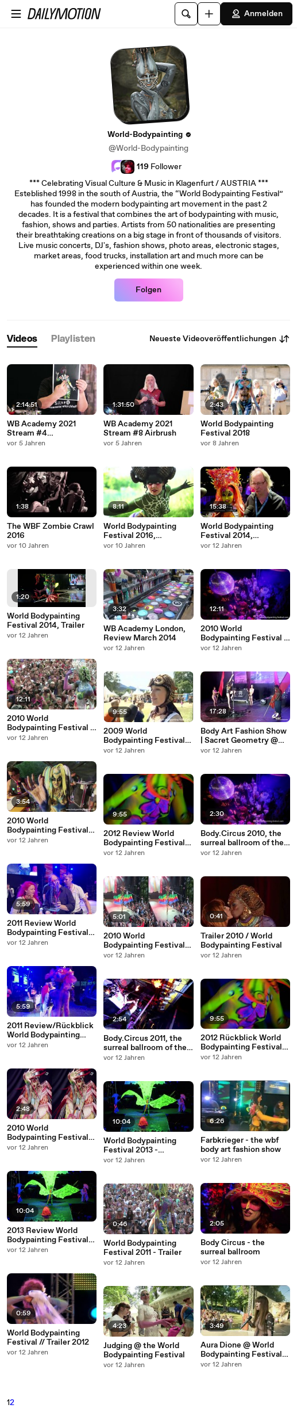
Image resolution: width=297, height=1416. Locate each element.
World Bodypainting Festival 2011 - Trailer (142, 1248)
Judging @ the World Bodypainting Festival (144, 1350)
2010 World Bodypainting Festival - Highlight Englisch (50, 723)
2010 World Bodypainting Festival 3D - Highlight (144, 941)
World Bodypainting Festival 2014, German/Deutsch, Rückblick (236, 531)
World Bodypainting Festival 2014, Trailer (45, 621)
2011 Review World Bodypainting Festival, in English (49, 928)
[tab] (22, 339)
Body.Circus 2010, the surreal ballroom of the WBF (242, 838)
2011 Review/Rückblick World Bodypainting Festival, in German (50, 1030)
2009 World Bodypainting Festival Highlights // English (144, 736)
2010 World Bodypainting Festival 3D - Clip (47, 1133)
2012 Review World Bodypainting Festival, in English (145, 838)
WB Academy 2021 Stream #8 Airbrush (139, 428)
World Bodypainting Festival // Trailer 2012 (48, 1338)
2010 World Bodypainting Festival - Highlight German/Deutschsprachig (245, 633)
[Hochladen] (209, 13)
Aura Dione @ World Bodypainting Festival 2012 (241, 1350)
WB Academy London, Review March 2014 (144, 633)
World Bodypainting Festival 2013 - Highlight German (139, 1145)
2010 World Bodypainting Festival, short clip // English (49, 825)
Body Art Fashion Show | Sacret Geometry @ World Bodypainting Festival (243, 736)
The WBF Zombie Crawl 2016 (50, 531)
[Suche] (186, 13)
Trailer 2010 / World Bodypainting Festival (241, 941)
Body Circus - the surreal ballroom (232, 1247)
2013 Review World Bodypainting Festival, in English (49, 1235)
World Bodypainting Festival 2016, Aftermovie (139, 531)
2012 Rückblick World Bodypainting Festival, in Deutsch (242, 1042)
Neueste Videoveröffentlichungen (219, 339)
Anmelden (256, 14)
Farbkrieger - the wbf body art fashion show (240, 1145)
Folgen (148, 290)
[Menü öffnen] (16, 13)
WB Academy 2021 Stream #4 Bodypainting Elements (50, 428)
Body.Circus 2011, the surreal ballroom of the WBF (145, 1043)
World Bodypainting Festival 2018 (236, 428)
